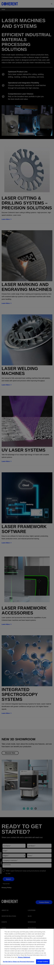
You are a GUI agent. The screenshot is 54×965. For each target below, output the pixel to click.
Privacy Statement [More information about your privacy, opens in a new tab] (24, 959)
